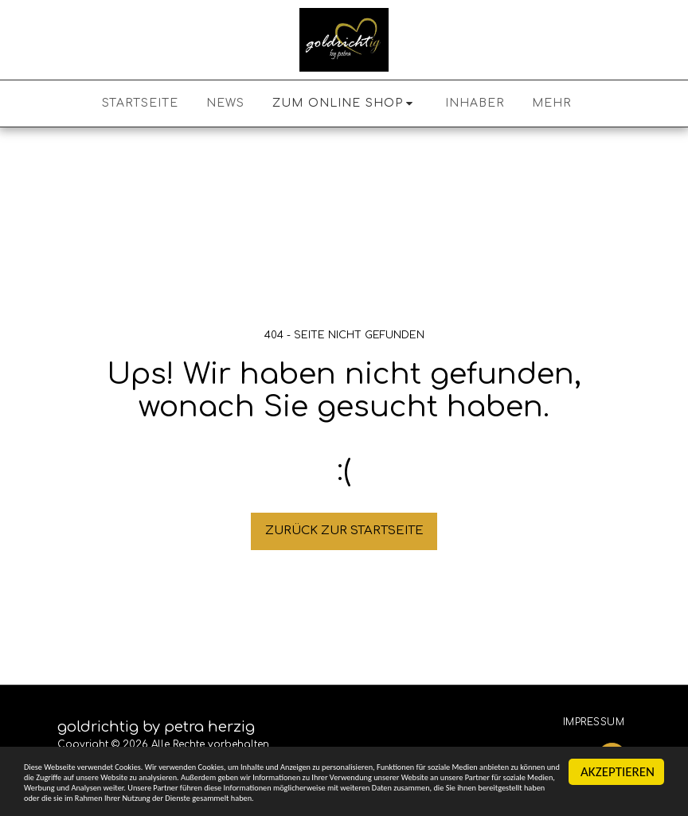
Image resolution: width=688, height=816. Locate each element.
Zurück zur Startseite (344, 530)
